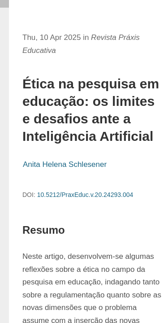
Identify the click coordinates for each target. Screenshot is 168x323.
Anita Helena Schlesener (65, 164)
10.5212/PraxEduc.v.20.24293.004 (85, 194)
